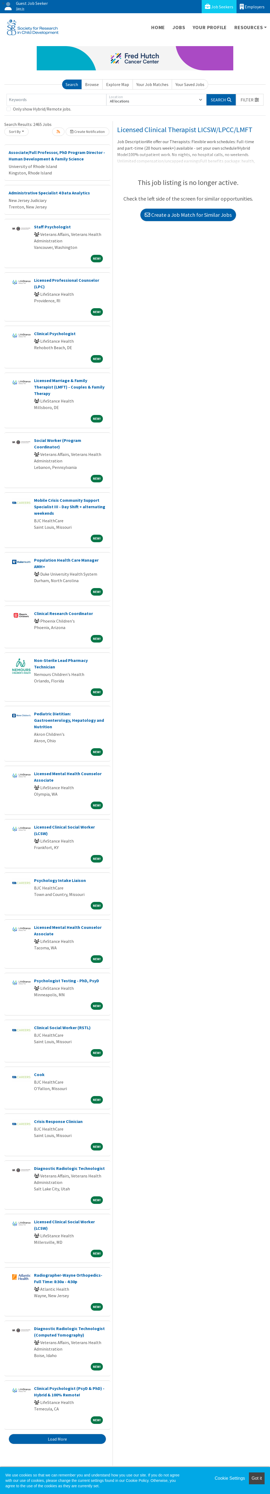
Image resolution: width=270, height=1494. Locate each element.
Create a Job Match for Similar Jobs (188, 214)
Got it (257, 1478)
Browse (92, 84)
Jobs (179, 27)
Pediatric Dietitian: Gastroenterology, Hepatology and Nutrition (69, 720)
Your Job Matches (152, 84)
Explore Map (117, 84)
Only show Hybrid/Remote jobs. (42, 109)
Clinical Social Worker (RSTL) (62, 1027)
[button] (250, 100)
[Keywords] (56, 100)
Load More (57, 1439)
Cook (39, 1074)
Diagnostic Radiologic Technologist (69, 1168)
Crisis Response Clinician (58, 1121)
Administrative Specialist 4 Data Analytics (49, 192)
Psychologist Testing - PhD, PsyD (66, 980)
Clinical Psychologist (55, 333)
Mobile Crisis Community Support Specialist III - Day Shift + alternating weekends (69, 506)
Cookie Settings (230, 1478)
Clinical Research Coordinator (63, 613)
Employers (252, 6)
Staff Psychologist (52, 226)
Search (72, 84)
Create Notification (87, 131)
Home (158, 27)
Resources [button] (248, 27)
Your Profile (210, 27)
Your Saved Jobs (190, 84)
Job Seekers (219, 6)
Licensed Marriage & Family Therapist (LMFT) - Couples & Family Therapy (69, 387)
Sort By (15, 131)
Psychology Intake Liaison (60, 880)
